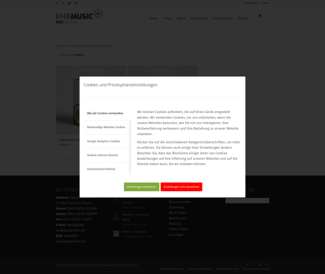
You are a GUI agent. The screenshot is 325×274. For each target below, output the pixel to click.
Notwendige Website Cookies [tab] (106, 127)
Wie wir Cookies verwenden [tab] (105, 113)
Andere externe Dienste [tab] (102, 155)
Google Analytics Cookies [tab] (103, 141)
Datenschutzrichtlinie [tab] (101, 169)
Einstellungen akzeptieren (141, 186)
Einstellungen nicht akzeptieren (181, 186)
